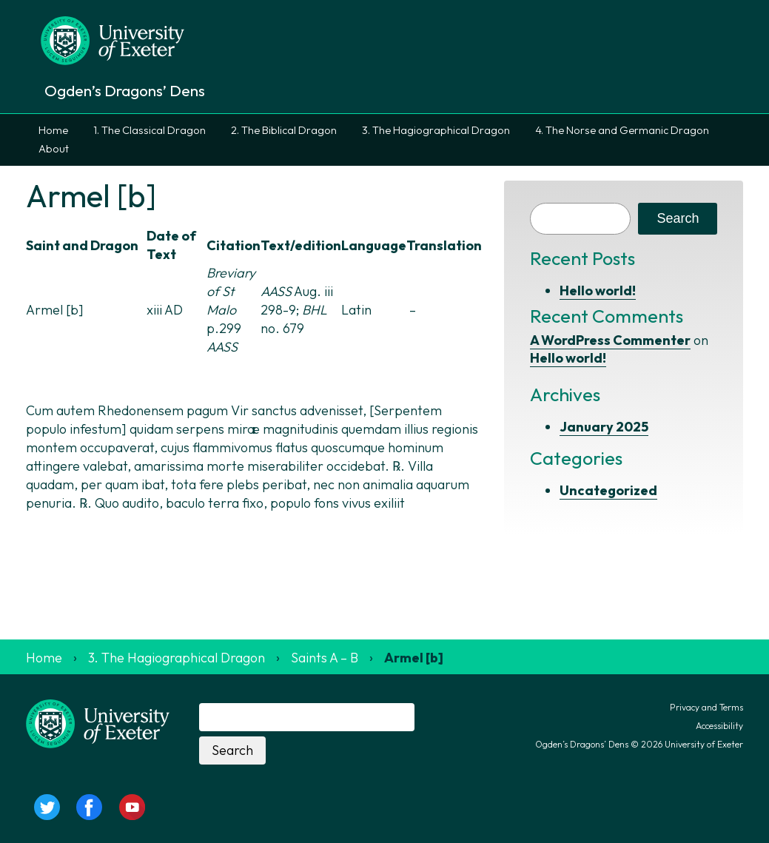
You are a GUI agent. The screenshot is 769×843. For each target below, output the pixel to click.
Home (53, 130)
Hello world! (598, 290)
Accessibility (719, 725)
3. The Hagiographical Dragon (436, 130)
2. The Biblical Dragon (284, 130)
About (53, 148)
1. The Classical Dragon (149, 130)
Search (677, 218)
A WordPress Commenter (610, 340)
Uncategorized (608, 490)
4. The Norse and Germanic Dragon (622, 130)
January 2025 (604, 426)
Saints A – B (324, 657)
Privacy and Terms (706, 707)
